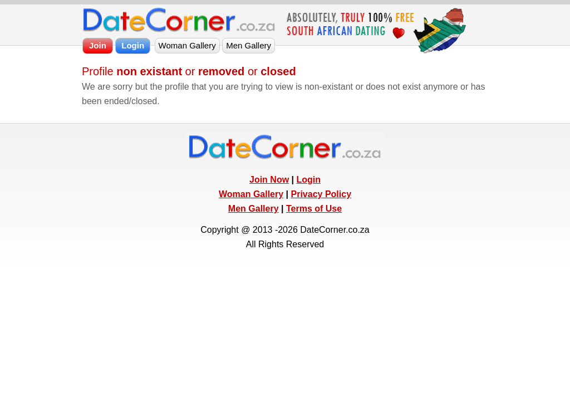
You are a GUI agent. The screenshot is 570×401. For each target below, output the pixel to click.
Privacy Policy (321, 194)
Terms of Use (314, 208)
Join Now (269, 179)
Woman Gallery (251, 194)
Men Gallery (253, 208)
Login (308, 179)
